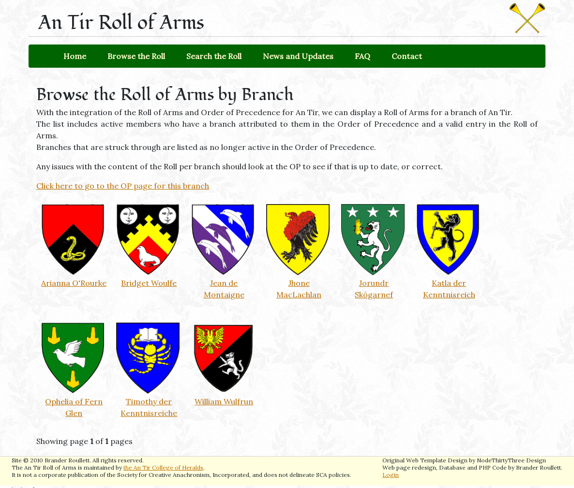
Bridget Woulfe (149, 283)
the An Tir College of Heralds (163, 467)
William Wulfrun (224, 401)
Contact (407, 56)
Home (74, 56)
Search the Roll (214, 56)
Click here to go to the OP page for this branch (122, 186)
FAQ (362, 56)
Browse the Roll (136, 56)
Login (390, 474)
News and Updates (298, 56)
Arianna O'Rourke (73, 283)
